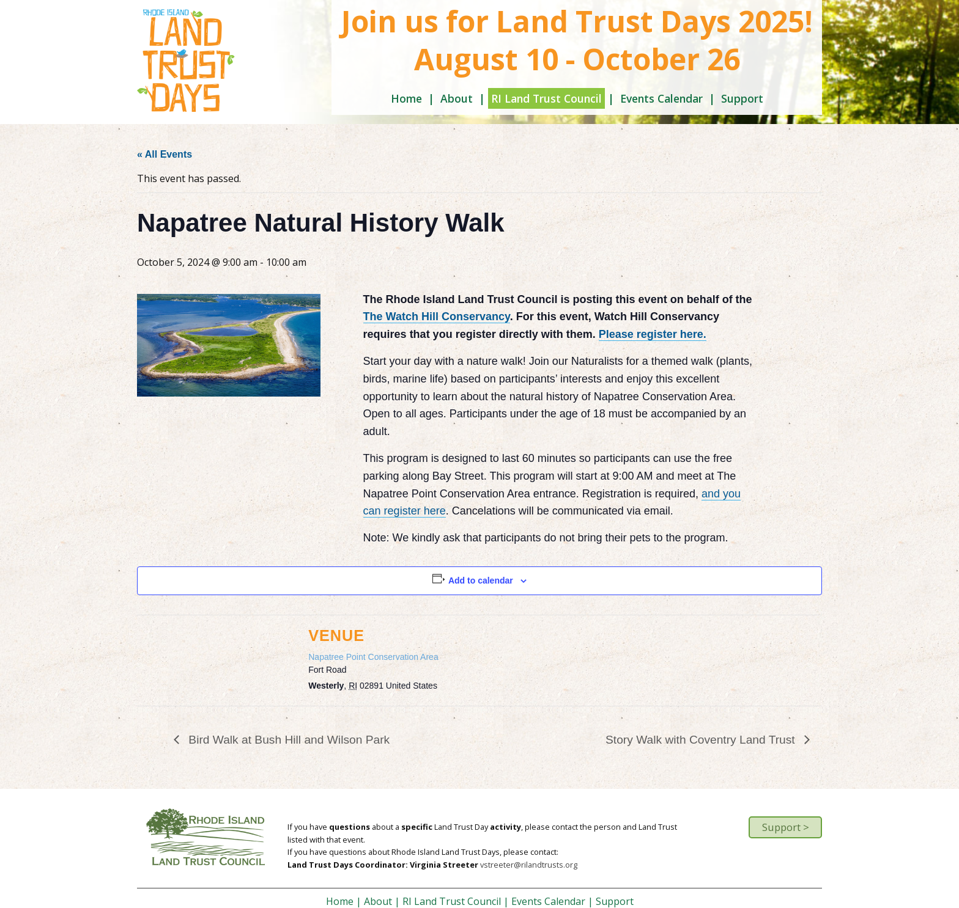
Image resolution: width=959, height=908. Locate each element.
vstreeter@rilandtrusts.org (528, 864)
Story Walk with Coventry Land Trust (701, 739)
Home (406, 98)
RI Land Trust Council (546, 98)
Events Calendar (661, 98)
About (456, 98)
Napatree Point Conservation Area (373, 657)
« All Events (164, 154)
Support (742, 98)
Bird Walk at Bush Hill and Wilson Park (287, 739)
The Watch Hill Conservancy (436, 316)
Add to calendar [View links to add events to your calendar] (480, 580)
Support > (785, 827)
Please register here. (652, 334)
